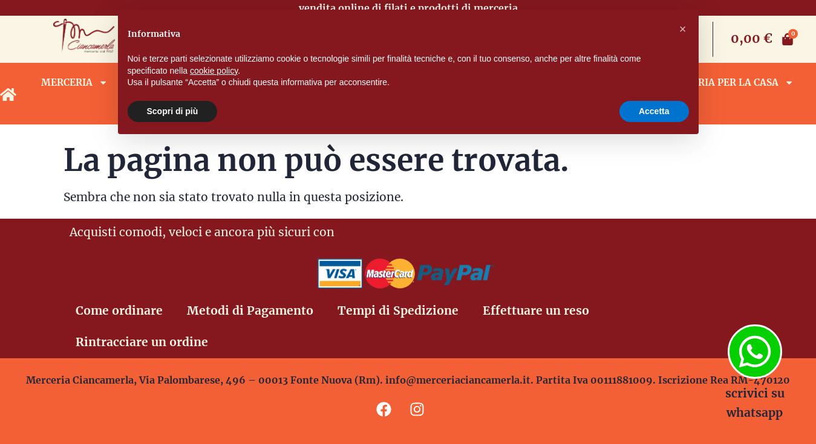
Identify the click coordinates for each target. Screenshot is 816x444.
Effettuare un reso (536, 310)
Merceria (74, 82)
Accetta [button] (654, 111)
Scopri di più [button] (172, 111)
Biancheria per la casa (724, 82)
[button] (683, 29)
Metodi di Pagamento (250, 310)
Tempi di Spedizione (398, 310)
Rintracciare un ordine (142, 342)
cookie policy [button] (214, 71)
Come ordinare (119, 310)
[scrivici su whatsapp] (755, 351)
